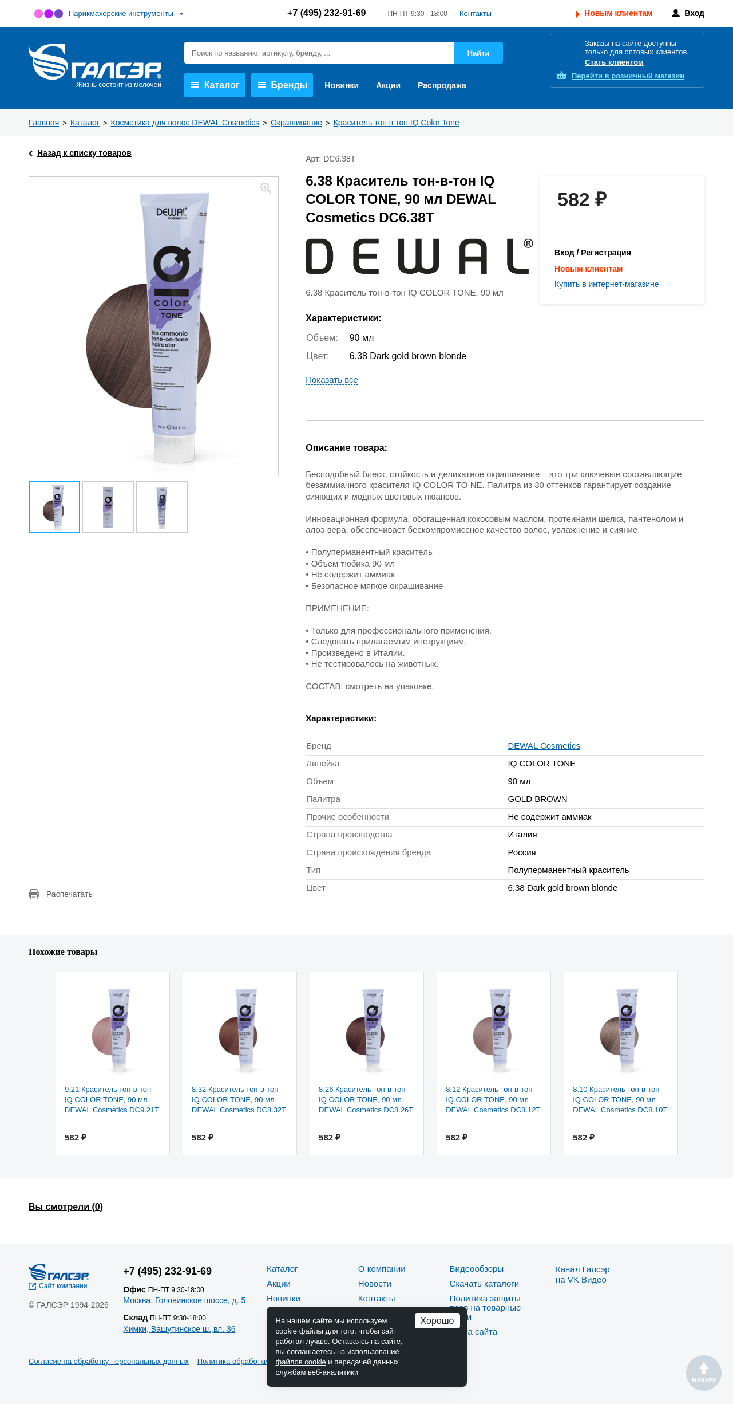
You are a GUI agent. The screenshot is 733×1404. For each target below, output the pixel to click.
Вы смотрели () (66, 1207)
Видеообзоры (477, 1268)
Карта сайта (474, 1331)
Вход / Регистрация (592, 252)
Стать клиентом (614, 62)
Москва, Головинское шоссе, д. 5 (184, 1300)
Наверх (704, 1373)
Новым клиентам (618, 13)
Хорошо (437, 1321)
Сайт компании (63, 1286)
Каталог (215, 85)
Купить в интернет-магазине (606, 284)
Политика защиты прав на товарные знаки (485, 1307)
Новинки (341, 85)
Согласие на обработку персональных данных (109, 1361)
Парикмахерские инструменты (121, 13)
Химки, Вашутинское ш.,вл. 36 (179, 1329)
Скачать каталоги (484, 1283)
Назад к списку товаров (84, 153)
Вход (694, 13)
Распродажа (442, 85)
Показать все (332, 379)
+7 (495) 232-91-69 (326, 13)
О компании (382, 1268)
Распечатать (69, 894)
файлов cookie (301, 1362)
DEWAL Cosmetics (544, 745)
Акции (388, 85)
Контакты (475, 13)
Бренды (283, 85)
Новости (374, 1283)
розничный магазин (628, 76)
